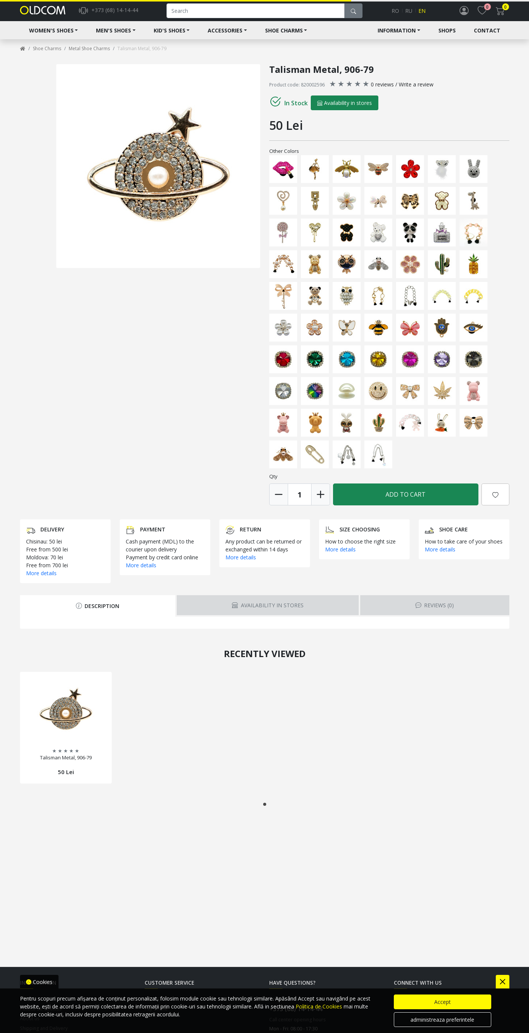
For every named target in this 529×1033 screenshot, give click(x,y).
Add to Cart (406, 500)
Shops (447, 36)
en (422, 13)
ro (395, 13)
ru (408, 13)
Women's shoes (51, 36)
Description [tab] (97, 612)
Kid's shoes (169, 36)
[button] (264, 810)
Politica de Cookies (319, 1006)
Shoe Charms (284, 36)
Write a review (416, 90)
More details (41, 579)
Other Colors (284, 157)
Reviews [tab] (434, 611)
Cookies (39, 981)
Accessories (225, 36)
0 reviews (382, 90)
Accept (442, 1001)
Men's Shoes (113, 36)
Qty (273, 482)
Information (397, 36)
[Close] (502, 981)
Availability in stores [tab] (267, 611)
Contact (487, 36)
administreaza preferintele (442, 1019)
